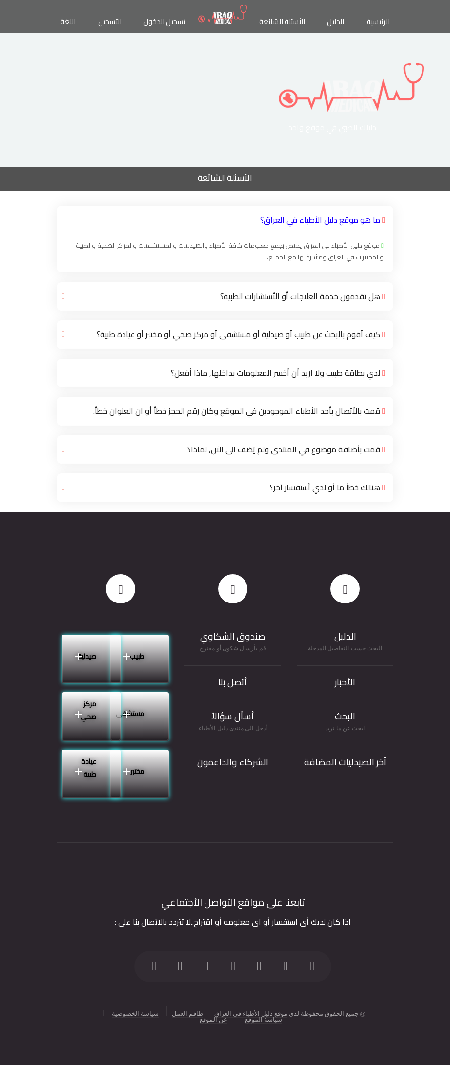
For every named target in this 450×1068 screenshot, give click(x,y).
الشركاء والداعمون (232, 760)
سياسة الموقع (263, 1018)
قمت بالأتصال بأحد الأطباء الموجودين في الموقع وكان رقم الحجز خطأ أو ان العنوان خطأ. (241, 410)
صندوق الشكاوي (233, 634)
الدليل (345, 634)
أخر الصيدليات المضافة (345, 760)
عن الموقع (213, 1018)
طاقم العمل (187, 1011)
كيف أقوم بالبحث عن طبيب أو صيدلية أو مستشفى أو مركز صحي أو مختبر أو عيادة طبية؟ (244, 334)
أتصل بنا (232, 680)
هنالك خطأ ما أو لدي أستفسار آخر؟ (328, 486)
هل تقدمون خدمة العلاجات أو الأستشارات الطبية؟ (304, 296)
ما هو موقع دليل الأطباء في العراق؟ (324, 220)
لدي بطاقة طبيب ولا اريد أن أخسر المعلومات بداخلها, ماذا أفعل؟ (279, 372)
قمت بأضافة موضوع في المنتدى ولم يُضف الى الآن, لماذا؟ (288, 448)
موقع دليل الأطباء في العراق (250, 1011)
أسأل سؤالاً (232, 714)
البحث (345, 714)
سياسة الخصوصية (135, 1011)
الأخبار (345, 680)
